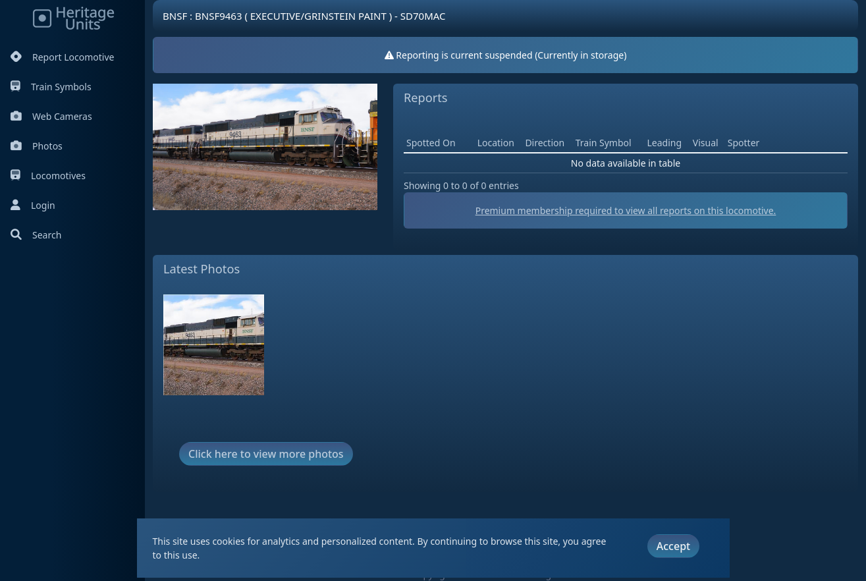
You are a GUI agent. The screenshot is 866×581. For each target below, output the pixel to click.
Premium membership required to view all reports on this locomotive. (625, 210)
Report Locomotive (62, 57)
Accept (673, 546)
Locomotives (48, 175)
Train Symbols (51, 86)
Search (36, 235)
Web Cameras (51, 116)
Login (33, 205)
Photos (37, 146)
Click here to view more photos (266, 454)
